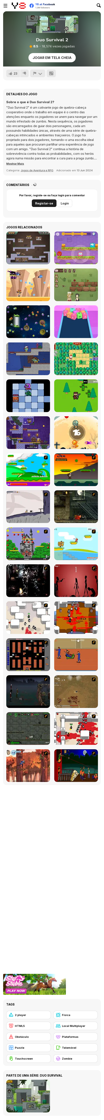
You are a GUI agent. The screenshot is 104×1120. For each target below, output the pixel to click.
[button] (15, 163)
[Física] (75, 1015)
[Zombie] (75, 1058)
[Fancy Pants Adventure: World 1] (28, 506)
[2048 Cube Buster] (76, 321)
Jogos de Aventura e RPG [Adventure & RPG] (37, 170)
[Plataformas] (75, 1037)
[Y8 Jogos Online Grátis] (19, 6)
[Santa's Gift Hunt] (76, 358)
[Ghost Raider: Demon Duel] (28, 580)
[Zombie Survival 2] (76, 506)
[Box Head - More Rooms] (28, 617)
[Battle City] (28, 654)
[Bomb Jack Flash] (28, 543)
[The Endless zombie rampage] (76, 691)
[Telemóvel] (75, 1047)
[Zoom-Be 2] (28, 358)
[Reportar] (37, 73)
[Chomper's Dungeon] (28, 395)
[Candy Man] (28, 469)
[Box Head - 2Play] (76, 728)
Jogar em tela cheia (52, 58)
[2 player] (28, 1015)
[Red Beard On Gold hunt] (76, 543)
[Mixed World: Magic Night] (76, 248)
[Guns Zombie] (76, 395)
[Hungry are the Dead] (76, 765)
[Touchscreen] (28, 1058)
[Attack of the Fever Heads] (76, 654)
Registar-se (44, 203)
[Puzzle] (28, 1047)
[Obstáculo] (28, 1037)
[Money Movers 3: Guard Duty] (28, 248)
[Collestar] (28, 321)
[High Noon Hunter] (28, 284)
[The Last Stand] (28, 691)
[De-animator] (76, 580)
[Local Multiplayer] (75, 1026)
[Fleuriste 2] (76, 284)
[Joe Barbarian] (76, 469)
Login (65, 203)
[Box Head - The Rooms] (76, 617)
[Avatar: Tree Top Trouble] (28, 765)
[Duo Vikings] (28, 432)
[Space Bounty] (28, 728)
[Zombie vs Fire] (76, 432)
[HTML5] (28, 1026)
